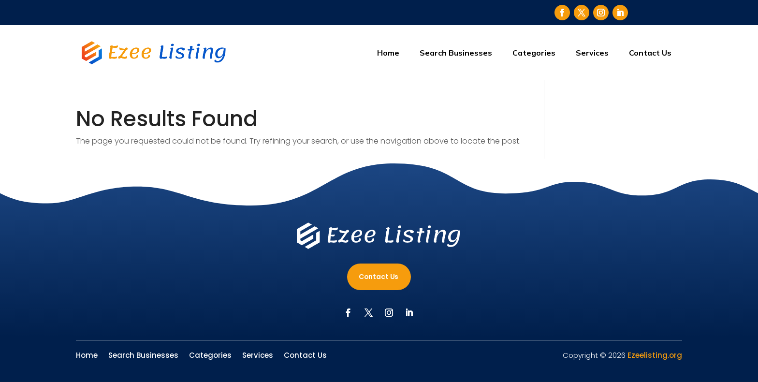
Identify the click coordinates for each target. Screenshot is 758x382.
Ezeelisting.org (654, 355)
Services (592, 53)
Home (388, 53)
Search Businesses (456, 53)
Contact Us (650, 53)
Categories (533, 53)
